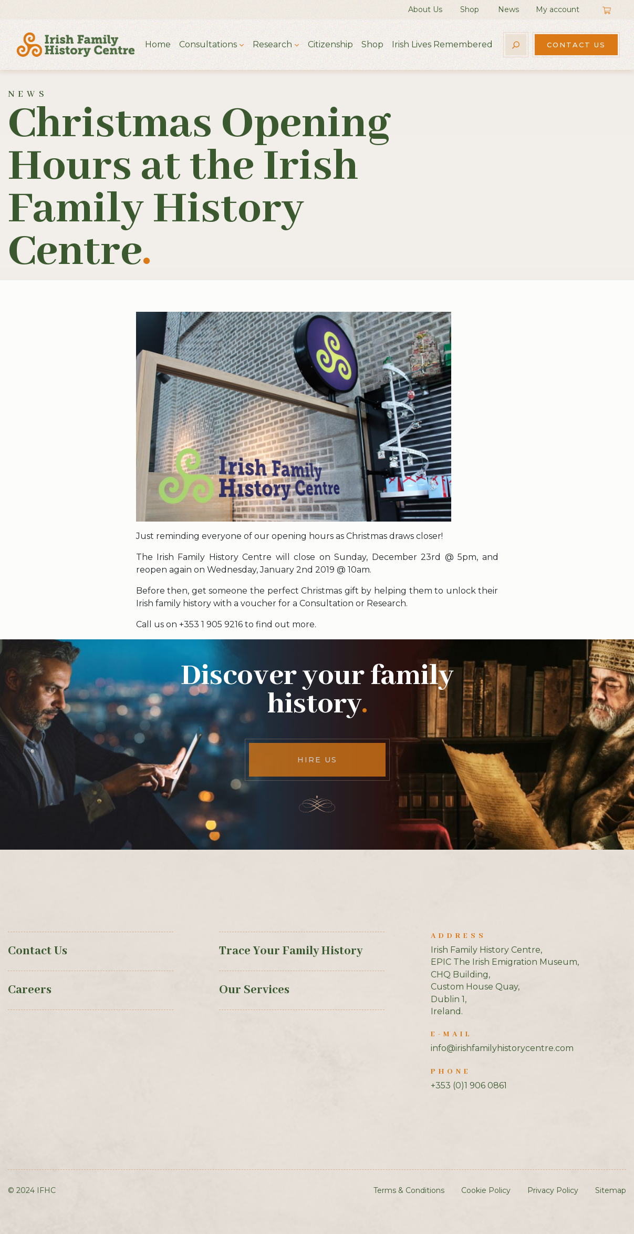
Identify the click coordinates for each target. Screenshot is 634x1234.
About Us (425, 9)
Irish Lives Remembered (442, 44)
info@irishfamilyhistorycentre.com (502, 1048)
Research (272, 44)
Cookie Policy (486, 1190)
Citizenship (330, 44)
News (508, 9)
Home (158, 44)
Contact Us (576, 44)
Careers (29, 990)
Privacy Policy (552, 1190)
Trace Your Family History (290, 951)
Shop (469, 9)
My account (557, 9)
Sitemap (610, 1190)
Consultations (208, 44)
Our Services (254, 990)
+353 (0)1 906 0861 (469, 1085)
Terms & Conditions (408, 1190)
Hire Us (317, 759)
